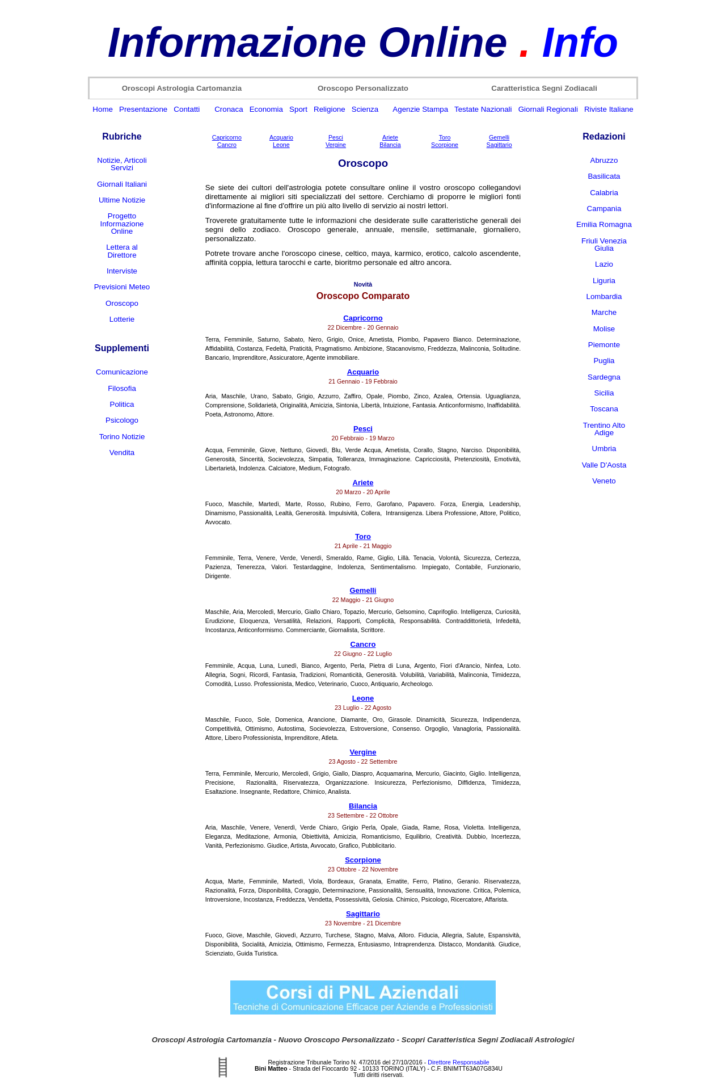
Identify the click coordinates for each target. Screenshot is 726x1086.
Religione (329, 109)
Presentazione (143, 109)
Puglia (603, 360)
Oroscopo (121, 303)
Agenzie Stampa (420, 109)
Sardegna (604, 377)
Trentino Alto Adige (604, 429)
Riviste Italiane (609, 109)
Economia (266, 109)
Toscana (604, 409)
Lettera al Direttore (122, 251)
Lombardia (604, 296)
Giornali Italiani (122, 184)
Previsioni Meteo (122, 287)
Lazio (604, 264)
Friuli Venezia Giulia (604, 244)
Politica (122, 404)
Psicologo (121, 420)
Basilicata (604, 176)
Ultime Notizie (122, 200)
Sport (298, 109)
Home (102, 109)
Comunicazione (122, 372)
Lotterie (121, 319)
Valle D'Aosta (604, 465)
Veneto (604, 481)
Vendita (121, 452)
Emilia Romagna (604, 224)
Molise (604, 329)
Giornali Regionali (548, 109)
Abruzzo (604, 160)
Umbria (604, 448)
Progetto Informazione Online (121, 223)
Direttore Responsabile (458, 1062)
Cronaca (228, 109)
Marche (604, 312)
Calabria (604, 192)
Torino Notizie (122, 436)
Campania (604, 208)
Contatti (187, 109)
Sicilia (604, 393)
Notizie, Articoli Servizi (121, 164)
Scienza (365, 109)
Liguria (604, 280)
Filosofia (122, 388)
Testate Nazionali (483, 109)
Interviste (122, 271)
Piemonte (604, 344)
